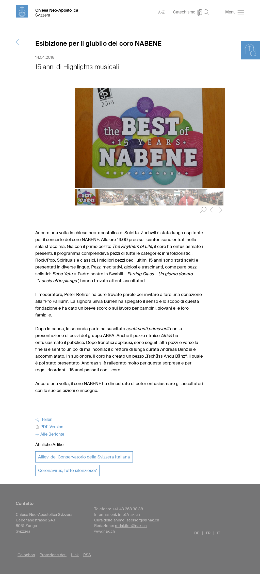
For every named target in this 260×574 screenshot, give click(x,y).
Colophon (26, 554)
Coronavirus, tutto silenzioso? (67, 470)
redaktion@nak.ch (131, 525)
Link (75, 554)
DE (196, 533)
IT (218, 533)
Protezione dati (53, 554)
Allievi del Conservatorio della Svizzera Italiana (84, 457)
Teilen (43, 419)
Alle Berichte (49, 434)
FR (208, 533)
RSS (87, 554)
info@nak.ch (129, 514)
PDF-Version (49, 426)
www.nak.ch (104, 531)
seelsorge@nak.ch (142, 520)
